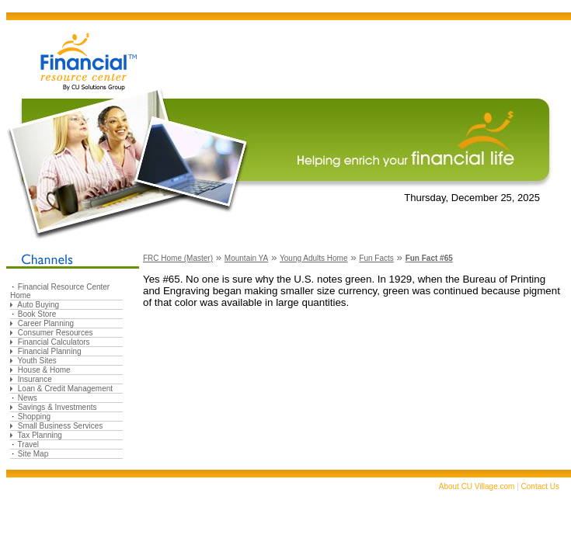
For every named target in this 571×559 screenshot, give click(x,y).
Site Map (33, 454)
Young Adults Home (313, 258)
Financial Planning (50, 351)
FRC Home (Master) (178, 258)
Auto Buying (38, 304)
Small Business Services (60, 426)
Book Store (37, 314)
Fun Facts (376, 258)
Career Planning (46, 323)
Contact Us (540, 486)
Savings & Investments (57, 407)
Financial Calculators (54, 342)
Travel (28, 444)
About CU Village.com (477, 486)
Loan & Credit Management (65, 388)
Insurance (35, 379)
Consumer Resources (55, 332)
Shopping (34, 416)
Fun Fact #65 (429, 258)
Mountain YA (246, 258)
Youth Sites (37, 360)
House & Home (44, 370)
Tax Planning (40, 435)
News (27, 398)
